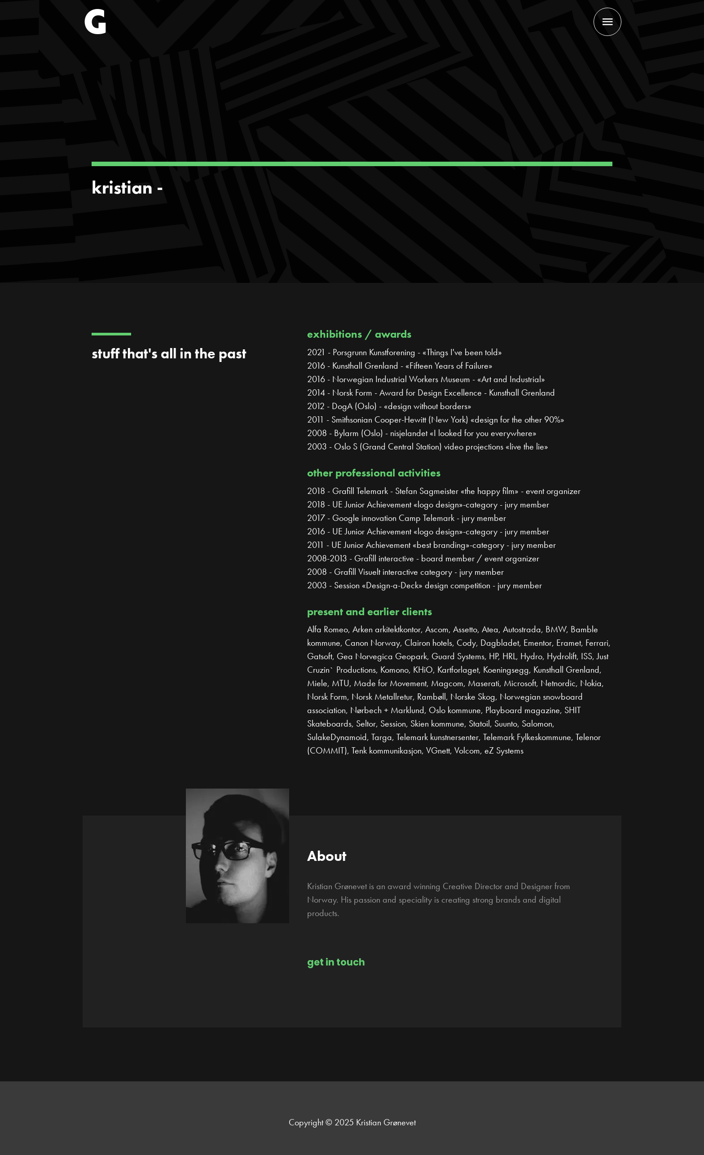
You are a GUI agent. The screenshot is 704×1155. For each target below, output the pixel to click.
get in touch (336, 962)
